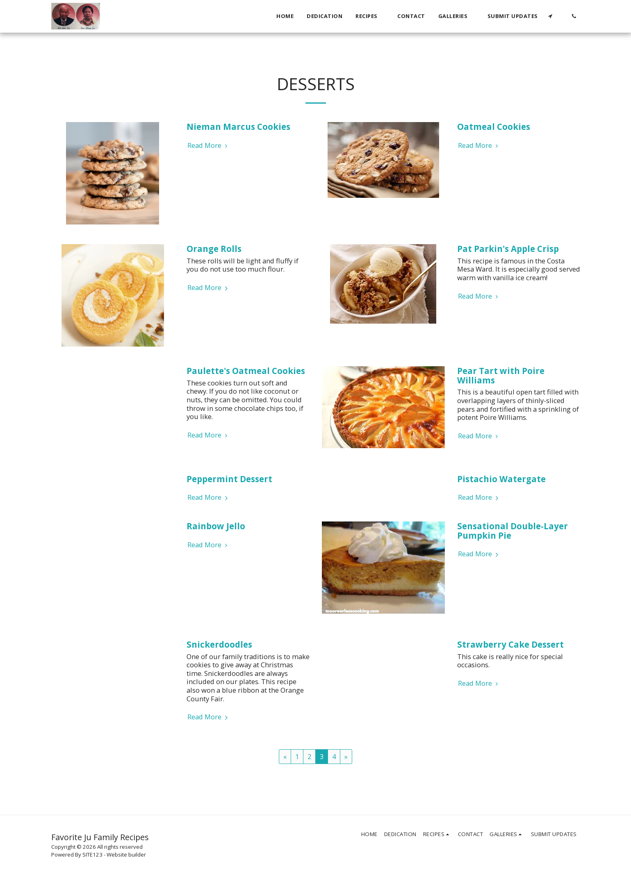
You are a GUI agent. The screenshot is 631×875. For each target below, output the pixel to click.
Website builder (126, 854)
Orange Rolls (214, 248)
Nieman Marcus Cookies (238, 126)
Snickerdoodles (219, 644)
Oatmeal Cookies (493, 126)
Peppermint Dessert (229, 479)
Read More (208, 145)
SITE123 (92, 854)
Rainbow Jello (216, 526)
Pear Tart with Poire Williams (500, 375)
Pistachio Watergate (501, 479)
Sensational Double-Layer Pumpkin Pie (512, 530)
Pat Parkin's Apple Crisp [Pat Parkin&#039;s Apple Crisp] (508, 248)
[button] (369, 16)
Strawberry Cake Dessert (510, 644)
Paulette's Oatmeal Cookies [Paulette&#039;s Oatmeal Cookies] (246, 370)
